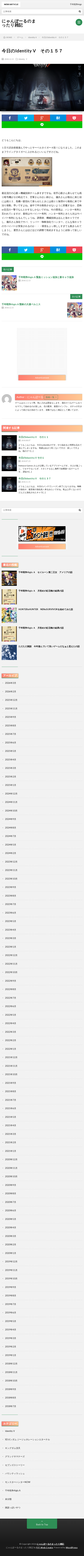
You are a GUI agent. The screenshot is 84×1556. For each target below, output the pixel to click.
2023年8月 (10, 895)
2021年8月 (10, 1091)
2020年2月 (10, 1244)
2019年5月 (10, 1321)
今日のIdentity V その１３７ (34, 478)
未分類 (8, 1499)
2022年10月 (11, 972)
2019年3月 (10, 1338)
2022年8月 (10, 989)
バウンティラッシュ (15, 1473)
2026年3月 (10, 683)
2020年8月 (10, 1193)
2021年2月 (10, 1142)
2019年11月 (11, 1270)
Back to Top (42, 1524)
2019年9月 (10, 1287)
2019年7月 (10, 1304)
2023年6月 (10, 912)
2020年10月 (11, 1176)
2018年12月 (11, 1363)
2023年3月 (10, 938)
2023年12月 (11, 861)
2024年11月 (11, 802)
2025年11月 (11, 708)
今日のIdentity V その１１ (33, 437)
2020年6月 (10, 1210)
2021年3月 (10, 1134)
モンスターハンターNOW (17, 1482)
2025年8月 (10, 725)
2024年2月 (10, 853)
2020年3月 (10, 1236)
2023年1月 (10, 946)
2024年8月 (10, 827)
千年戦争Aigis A (12, 1490)
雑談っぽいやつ (12, 1507)
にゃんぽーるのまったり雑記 (19, 23)
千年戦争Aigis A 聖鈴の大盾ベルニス (21, 304)
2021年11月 (11, 1066)
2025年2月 (10, 776)
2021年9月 (10, 1083)
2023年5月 (10, 921)
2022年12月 (11, 955)
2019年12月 (11, 1261)
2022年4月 (10, 1023)
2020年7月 (10, 1202)
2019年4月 (10, 1329)
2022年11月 (11, 963)
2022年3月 (10, 1031)
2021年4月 (10, 1125)
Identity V (23, 59)
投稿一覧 (50, 397)
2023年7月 (10, 904)
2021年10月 (11, 1074)
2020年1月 (10, 1253)
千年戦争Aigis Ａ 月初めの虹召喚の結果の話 (41, 590)
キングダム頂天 (12, 1448)
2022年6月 (10, 1006)
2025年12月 (11, 700)
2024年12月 (11, 793)
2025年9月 (10, 717)
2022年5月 (10, 1014)
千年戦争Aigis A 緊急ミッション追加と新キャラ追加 (46, 277)
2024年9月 (10, 819)
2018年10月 (11, 1380)
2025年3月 (10, 768)
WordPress (72, 1547)
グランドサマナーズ (15, 1456)
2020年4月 (10, 1227)
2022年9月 (10, 980)
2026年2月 (10, 691)
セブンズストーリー (15, 1465)
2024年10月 (11, 810)
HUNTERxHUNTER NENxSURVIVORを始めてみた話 (45, 609)
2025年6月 (10, 742)
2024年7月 (10, 836)
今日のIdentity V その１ (31, 457)
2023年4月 (10, 929)
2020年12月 (11, 1159)
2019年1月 (10, 1355)
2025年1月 (10, 785)
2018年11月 (11, 1372)
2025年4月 (10, 759)
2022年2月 (10, 1040)
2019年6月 (10, 1312)
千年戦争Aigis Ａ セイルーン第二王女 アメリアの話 (45, 572)
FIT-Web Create (44, 1547)
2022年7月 (10, 997)
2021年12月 (11, 1057)
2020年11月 (11, 1168)
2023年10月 (11, 878)
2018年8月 (10, 1397)
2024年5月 (10, 844)
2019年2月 (10, 1346)
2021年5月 (10, 1117)
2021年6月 (10, 1108)
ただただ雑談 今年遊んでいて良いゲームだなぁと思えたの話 (49, 646)
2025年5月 (10, 751)
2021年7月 (10, 1100)
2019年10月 (11, 1278)
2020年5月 (10, 1219)
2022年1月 (10, 1048)
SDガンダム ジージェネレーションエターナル (27, 1439)
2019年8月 (10, 1295)
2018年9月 (10, 1389)
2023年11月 (11, 870)
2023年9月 (10, 887)
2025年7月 (10, 734)
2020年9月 (10, 1185)
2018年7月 (10, 1406)
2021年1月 (10, 1151)
